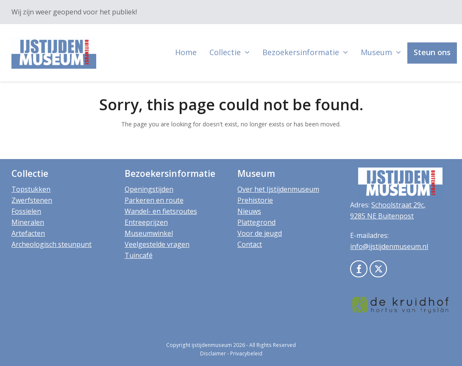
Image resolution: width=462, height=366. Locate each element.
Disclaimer (213, 353)
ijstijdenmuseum (212, 345)
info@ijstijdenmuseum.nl (389, 246)
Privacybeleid (246, 353)
